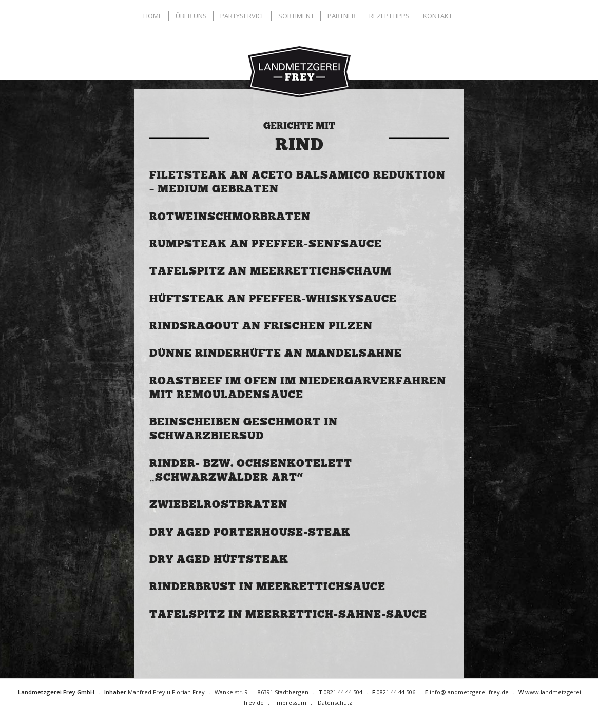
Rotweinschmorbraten (230, 216)
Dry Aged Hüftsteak (218, 559)
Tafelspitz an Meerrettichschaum (270, 271)
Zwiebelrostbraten (218, 504)
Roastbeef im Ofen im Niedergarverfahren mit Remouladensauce (297, 387)
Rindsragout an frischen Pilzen (261, 325)
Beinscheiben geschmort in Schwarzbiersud (243, 428)
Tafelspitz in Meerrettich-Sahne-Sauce (288, 614)
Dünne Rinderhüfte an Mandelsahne (275, 353)
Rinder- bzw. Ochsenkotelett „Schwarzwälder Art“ (250, 470)
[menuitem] (154, 16)
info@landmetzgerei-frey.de (469, 692)
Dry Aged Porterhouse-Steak (250, 532)
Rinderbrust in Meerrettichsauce (267, 586)
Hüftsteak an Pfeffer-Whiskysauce (273, 298)
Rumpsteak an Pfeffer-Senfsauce (265, 243)
